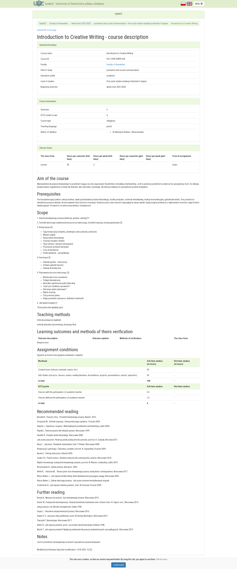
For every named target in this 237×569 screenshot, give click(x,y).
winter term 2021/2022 (81, 23)
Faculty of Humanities (59, 23)
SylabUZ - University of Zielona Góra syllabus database (74, 3)
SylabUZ (42, 23)
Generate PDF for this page (46, 30)
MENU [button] (199, 4)
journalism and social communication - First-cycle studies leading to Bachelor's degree (131, 23)
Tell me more (161, 559)
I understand (118, 565)
